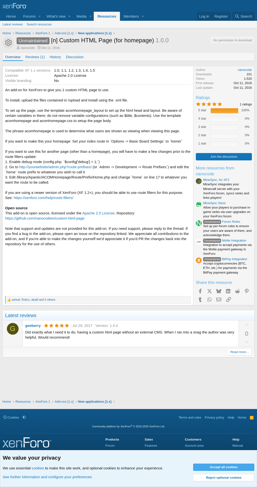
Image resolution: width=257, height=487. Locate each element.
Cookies (11, 417)
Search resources (39, 24)
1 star (202, 143)
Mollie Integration (224, 240)
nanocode (28, 48)
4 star (202, 118)
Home (11, 16)
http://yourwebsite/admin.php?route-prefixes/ (55, 167)
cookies (38, 468)
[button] (39, 16)
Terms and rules (190, 417)
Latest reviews (12, 24)
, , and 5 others (33, 299)
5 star (202, 110)
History (55, 57)
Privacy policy (214, 417)
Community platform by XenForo (128, 426)
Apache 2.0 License (98, 213)
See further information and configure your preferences (47, 477)
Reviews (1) (35, 57)
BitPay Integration (225, 259)
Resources (106, 16)
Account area (194, 445)
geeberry (33, 325)
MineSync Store (214, 203)
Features (151, 445)
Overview (13, 57)
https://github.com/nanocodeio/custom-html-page (44, 218)
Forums (29, 16)
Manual (238, 445)
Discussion (75, 57)
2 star (202, 135)
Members (131, 16)
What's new (56, 16)
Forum (110, 445)
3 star (202, 127)
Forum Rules (221, 221)
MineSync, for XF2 (216, 180)
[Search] (243, 16)
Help (231, 417)
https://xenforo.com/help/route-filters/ (43, 198)
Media (82, 16)
